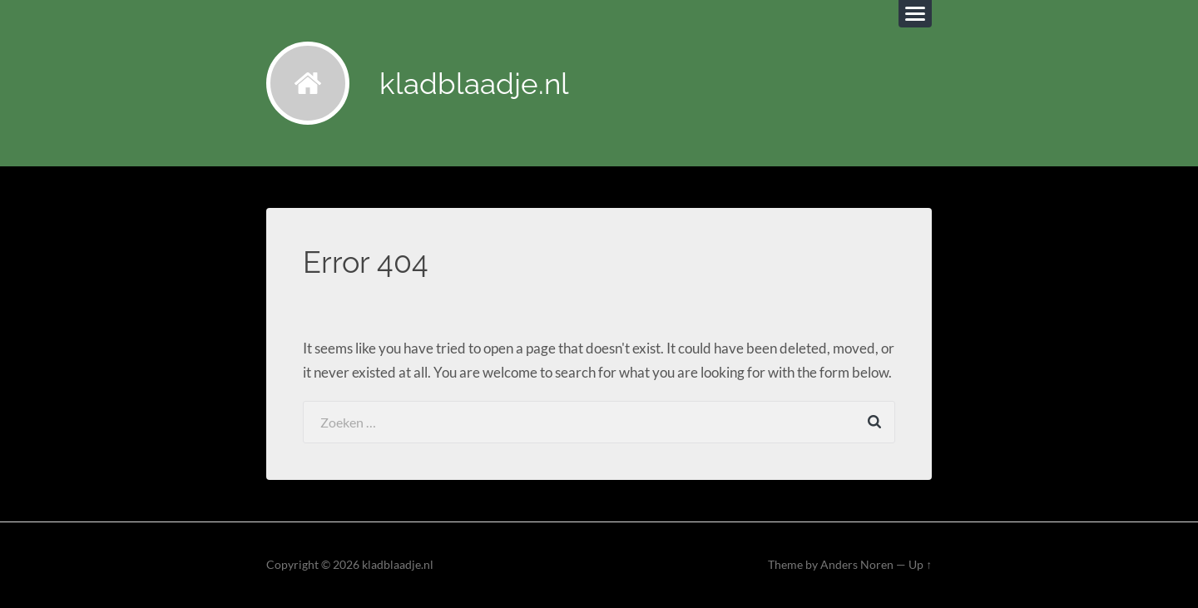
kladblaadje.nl (474, 84)
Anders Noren (857, 564)
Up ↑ (920, 564)
